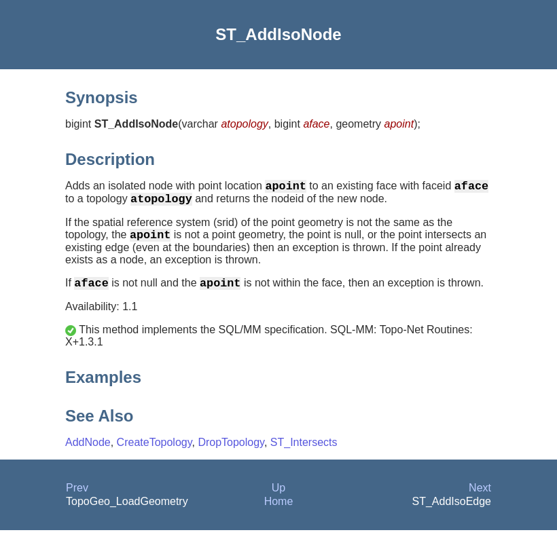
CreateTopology (154, 453)
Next (480, 498)
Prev (77, 498)
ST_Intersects (304, 453)
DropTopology (231, 453)
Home (278, 512)
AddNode (88, 453)
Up (278, 498)
